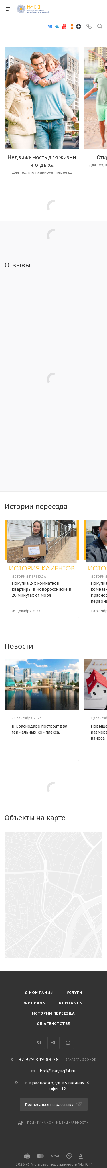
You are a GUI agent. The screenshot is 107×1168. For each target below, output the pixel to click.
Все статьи (100, 506)
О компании (39, 992)
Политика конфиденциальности (58, 1122)
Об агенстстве (53, 1023)
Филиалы (35, 1002)
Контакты (71, 1002)
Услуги (74, 992)
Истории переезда (53, 1013)
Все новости (100, 646)
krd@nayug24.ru (58, 1071)
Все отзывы (100, 265)
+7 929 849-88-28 (39, 1059)
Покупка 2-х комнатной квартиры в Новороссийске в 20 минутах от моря (41, 589)
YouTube (68, 1043)
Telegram (53, 1043)
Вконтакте (39, 1043)
